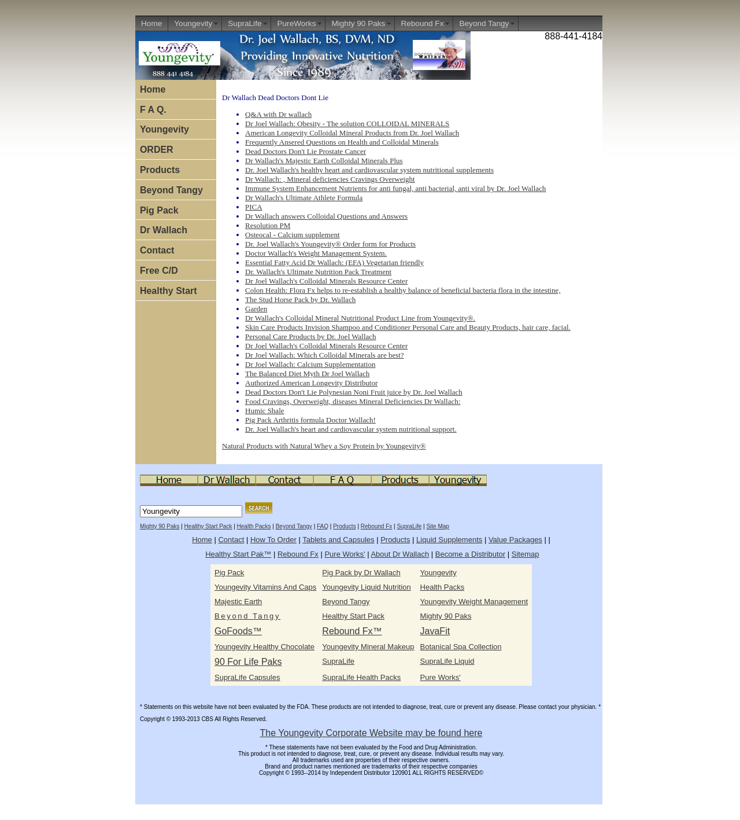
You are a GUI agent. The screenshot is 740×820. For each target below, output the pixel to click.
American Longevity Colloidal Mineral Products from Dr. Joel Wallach (352, 132)
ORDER (156, 150)
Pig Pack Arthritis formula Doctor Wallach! (310, 419)
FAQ (322, 526)
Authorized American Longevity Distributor (311, 382)
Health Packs (254, 526)
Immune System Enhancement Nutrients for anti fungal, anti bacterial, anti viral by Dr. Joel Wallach (395, 188)
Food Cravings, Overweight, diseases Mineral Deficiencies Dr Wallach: (352, 401)
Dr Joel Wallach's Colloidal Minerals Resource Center (326, 281)
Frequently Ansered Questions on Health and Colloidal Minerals (342, 142)
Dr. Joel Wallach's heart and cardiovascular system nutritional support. (351, 429)
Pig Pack (159, 210)
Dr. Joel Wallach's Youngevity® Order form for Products (330, 244)
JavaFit (435, 631)
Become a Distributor (470, 554)
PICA (253, 207)
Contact (157, 250)
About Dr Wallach (400, 554)
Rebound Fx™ (352, 631)
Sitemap (525, 554)
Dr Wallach (163, 230)
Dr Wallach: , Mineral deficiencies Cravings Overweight (330, 179)
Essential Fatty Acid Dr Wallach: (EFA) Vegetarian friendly (334, 262)
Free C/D (159, 270)
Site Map (437, 526)
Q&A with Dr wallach (278, 114)
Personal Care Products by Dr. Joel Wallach (310, 336)
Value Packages (515, 539)
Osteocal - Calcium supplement (292, 234)
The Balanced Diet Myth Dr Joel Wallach (307, 373)
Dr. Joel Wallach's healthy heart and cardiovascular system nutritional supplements (369, 170)
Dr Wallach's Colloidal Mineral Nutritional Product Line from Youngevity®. (360, 318)
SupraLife (244, 23)
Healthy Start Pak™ (238, 554)
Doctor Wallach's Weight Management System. (316, 253)
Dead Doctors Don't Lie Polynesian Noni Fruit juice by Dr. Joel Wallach (353, 392)
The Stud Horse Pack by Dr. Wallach (300, 299)
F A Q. (153, 110)
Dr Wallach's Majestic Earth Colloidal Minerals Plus (324, 160)
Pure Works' (344, 554)
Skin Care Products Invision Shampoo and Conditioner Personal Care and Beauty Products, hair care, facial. (408, 327)
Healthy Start (168, 291)
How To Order (273, 539)
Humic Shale (264, 410)
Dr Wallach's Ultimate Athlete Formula (303, 197)
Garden (256, 308)
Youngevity (193, 23)
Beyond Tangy (484, 23)
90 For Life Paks (248, 662)
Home (151, 23)
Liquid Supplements (449, 539)
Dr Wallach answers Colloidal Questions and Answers (326, 216)
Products (160, 170)
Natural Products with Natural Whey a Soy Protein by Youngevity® (324, 446)
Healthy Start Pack (208, 526)
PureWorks (296, 23)
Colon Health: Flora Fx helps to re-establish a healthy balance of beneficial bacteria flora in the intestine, (402, 290)
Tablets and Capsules (338, 539)
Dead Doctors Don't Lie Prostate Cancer (305, 151)
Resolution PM (267, 225)
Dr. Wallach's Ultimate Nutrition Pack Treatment (318, 271)
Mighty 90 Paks (358, 23)
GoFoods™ (238, 631)
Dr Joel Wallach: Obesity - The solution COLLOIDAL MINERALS (347, 123)
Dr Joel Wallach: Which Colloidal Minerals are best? (324, 355)
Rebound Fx (422, 23)
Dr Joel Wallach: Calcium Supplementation (310, 364)
